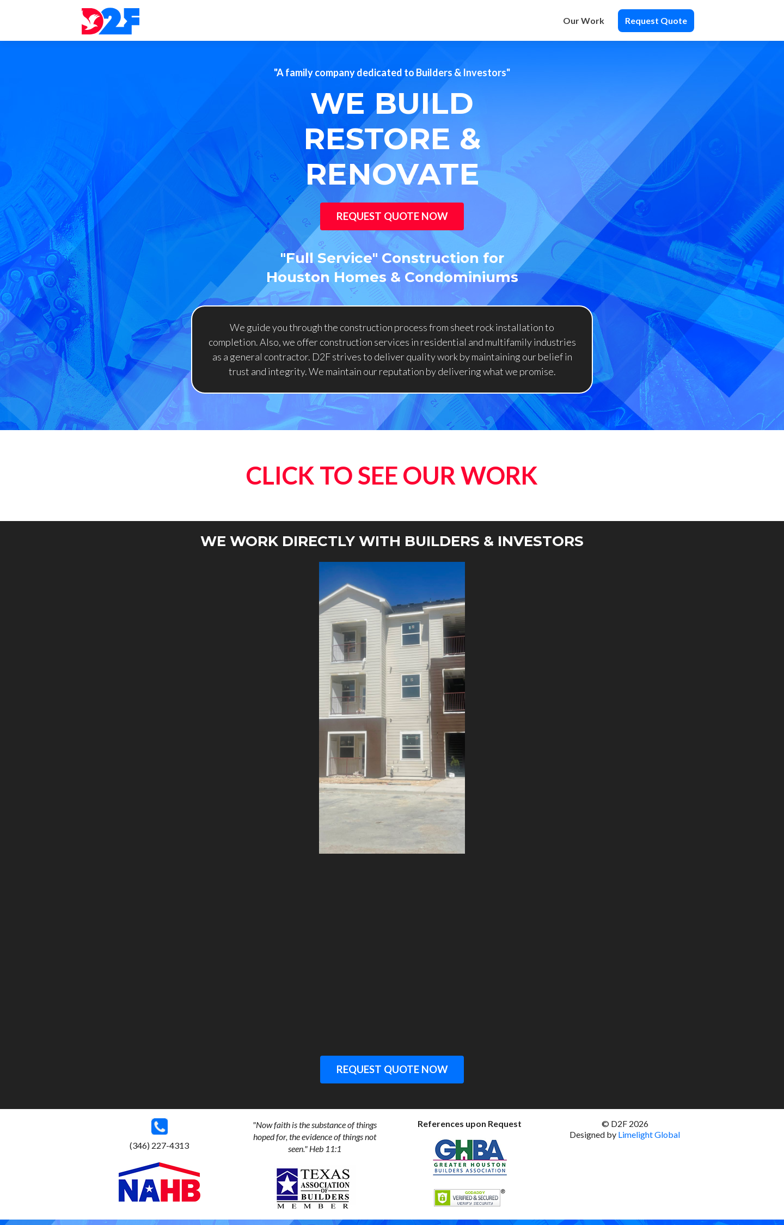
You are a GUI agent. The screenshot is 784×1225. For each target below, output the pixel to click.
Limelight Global (649, 1140)
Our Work (583, 20)
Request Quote (656, 20)
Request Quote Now (392, 218)
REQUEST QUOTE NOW (392, 1074)
